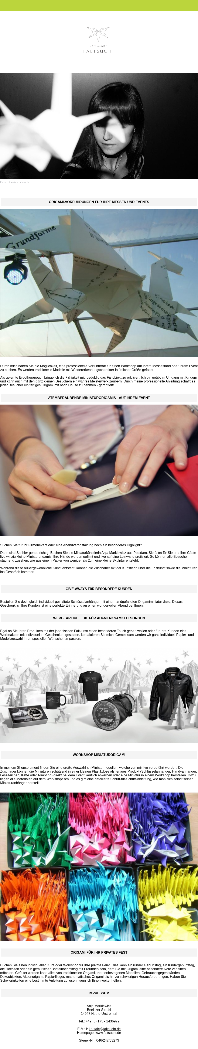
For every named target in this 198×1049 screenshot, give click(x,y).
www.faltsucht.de (108, 1033)
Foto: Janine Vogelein (16, 182)
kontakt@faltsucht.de (105, 1029)
